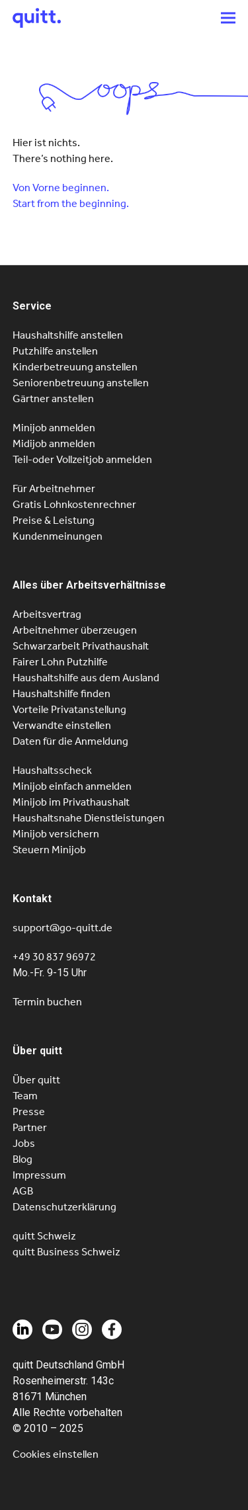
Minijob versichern (56, 833)
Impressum (39, 1175)
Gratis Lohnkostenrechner (74, 504)
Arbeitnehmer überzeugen (75, 630)
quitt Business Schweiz (66, 1251)
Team (25, 1095)
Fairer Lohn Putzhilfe (60, 661)
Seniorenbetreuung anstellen (81, 382)
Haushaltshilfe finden (61, 693)
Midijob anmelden (54, 443)
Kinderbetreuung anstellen (75, 366)
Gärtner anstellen (53, 398)
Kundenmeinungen (58, 536)
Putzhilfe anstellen (55, 351)
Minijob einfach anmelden (72, 786)
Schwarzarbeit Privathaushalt (81, 646)
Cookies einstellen (56, 1454)
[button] (228, 17)
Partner (30, 1127)
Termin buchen (47, 1001)
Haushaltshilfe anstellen (68, 335)
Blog (22, 1159)
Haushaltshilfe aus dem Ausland (86, 677)
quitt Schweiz (44, 1236)
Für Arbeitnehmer (54, 488)
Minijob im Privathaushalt (71, 802)
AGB (23, 1191)
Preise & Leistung (54, 520)
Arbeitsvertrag (47, 614)
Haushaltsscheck (52, 770)
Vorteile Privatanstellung (69, 709)
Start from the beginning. (71, 203)
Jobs (24, 1143)
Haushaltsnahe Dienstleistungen (89, 818)
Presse (29, 1111)
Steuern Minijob (49, 849)
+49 (54, 956)
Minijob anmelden (54, 427)
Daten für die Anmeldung (70, 741)
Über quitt (36, 1079)
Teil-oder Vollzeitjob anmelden (82, 459)
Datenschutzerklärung (64, 1206)
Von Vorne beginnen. (61, 187)
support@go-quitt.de (62, 927)
